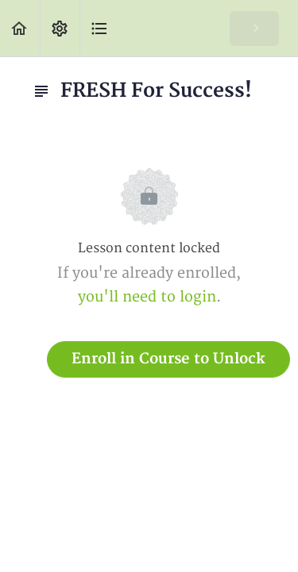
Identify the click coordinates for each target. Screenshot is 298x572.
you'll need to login (147, 297)
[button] (20, 28)
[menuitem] (59, 28)
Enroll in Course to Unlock (168, 359)
